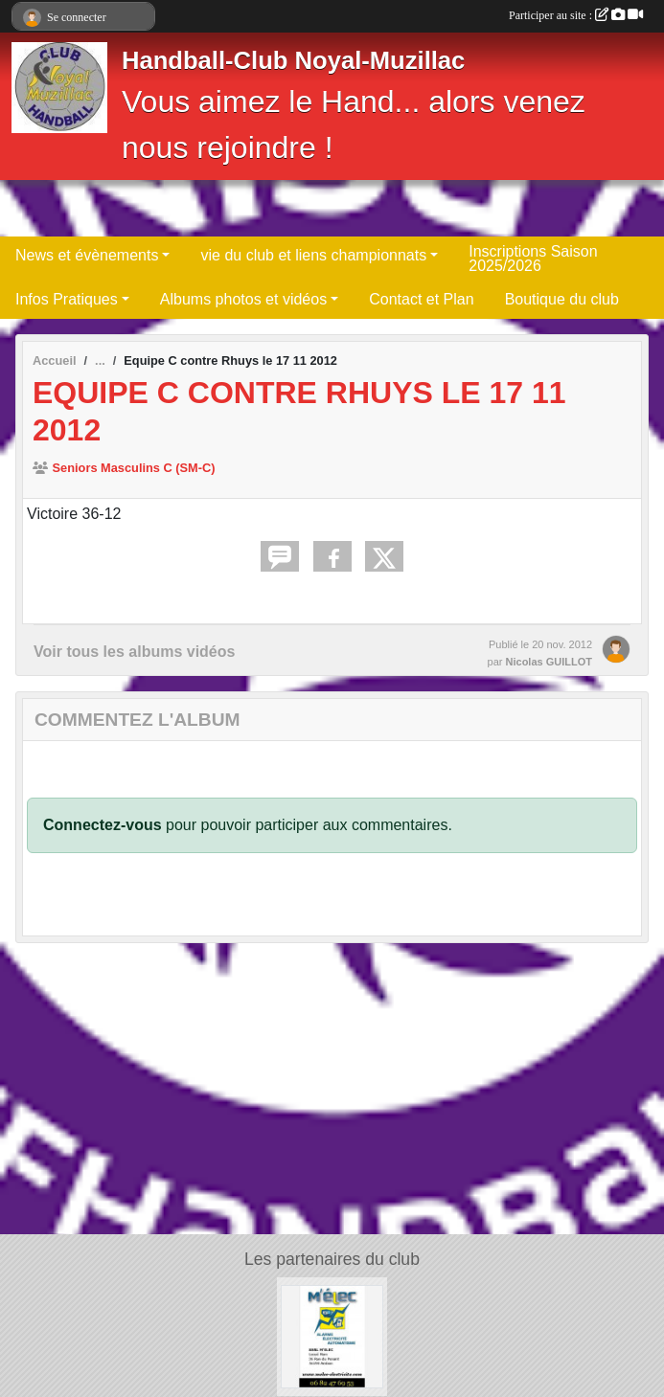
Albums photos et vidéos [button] (243, 299)
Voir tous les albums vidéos (134, 651)
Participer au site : (576, 15)
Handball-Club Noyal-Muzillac (293, 60)
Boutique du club (562, 299)
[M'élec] (332, 1335)
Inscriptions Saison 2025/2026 (533, 258)
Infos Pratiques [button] (66, 299)
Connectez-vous (102, 825)
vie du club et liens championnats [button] (313, 255)
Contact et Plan (421, 299)
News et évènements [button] (86, 255)
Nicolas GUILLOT (549, 661)
